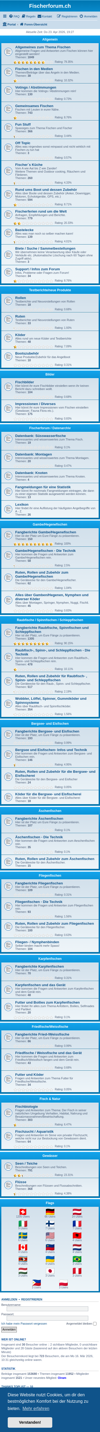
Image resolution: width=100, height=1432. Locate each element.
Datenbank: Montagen (33, 454)
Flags (50, 1203)
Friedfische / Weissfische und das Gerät (48, 1053)
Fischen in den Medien (34, 69)
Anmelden (9, 1299)
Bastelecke (24, 230)
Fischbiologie (26, 1107)
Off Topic (22, 143)
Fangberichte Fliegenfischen (39, 883)
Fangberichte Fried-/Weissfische (42, 1034)
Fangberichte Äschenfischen (39, 819)
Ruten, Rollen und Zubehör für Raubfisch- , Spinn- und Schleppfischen (51, 678)
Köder (20, 335)
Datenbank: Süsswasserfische (40, 436)
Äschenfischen (50, 811)
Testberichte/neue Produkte (50, 290)
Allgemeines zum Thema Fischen (42, 47)
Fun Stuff (23, 124)
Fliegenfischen (50, 875)
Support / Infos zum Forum (37, 269)
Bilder (49, 374)
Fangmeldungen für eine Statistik (43, 487)
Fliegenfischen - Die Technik (38, 902)
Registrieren (31, 1299)
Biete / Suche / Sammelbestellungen (45, 248)
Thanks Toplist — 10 (17, 1386)
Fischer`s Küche (29, 165)
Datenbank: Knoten (31, 473)
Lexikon (22, 504)
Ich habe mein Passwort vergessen (24, 1323)
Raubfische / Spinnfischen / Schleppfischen (50, 620)
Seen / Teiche (26, 1163)
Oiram (62, 1377)
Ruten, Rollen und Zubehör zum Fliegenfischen (54, 923)
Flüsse (20, 1182)
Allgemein (50, 39)
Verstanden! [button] (30, 1422)
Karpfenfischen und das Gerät (40, 985)
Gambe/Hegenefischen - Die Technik (45, 551)
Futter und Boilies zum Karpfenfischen (47, 1002)
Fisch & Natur (49, 1099)
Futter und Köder (29, 1075)
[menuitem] (14, 16)
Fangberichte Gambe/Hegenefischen (45, 532)
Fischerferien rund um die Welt (41, 211)
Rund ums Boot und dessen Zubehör (46, 190)
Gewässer (50, 1156)
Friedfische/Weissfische (50, 1027)
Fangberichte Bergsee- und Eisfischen (47, 731)
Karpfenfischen (50, 959)
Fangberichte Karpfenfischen (39, 966)
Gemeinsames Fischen (34, 106)
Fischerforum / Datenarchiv (50, 428)
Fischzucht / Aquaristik (34, 1131)
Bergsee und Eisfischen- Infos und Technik (51, 750)
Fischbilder (24, 382)
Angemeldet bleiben (81, 1324)
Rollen (20, 298)
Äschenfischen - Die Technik (39, 837)
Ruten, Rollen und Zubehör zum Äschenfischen (54, 859)
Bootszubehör (27, 353)
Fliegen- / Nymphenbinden (37, 942)
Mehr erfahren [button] (35, 1408)
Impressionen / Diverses (35, 404)
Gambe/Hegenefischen (50, 524)
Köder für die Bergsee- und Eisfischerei (48, 794)
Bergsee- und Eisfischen (50, 724)
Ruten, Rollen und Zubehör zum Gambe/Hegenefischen (41, 574)
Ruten (20, 316)
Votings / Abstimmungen (35, 87)
